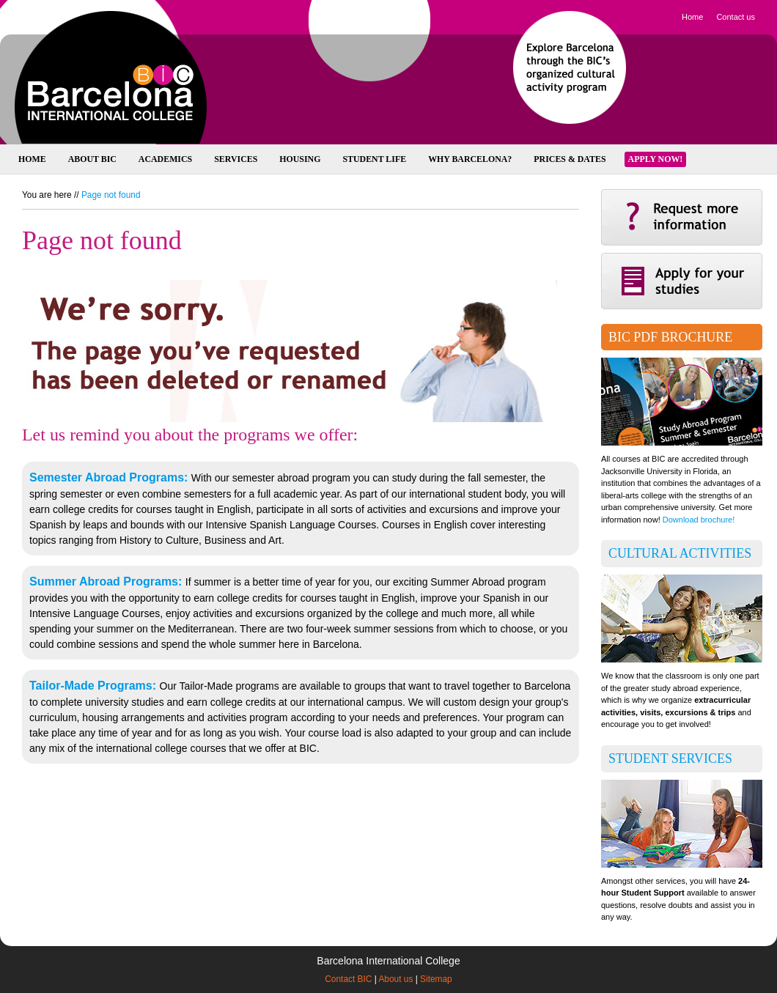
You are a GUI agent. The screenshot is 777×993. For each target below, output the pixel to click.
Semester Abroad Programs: (110, 477)
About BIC (92, 159)
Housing (299, 159)
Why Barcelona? (470, 159)
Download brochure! (698, 519)
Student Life (374, 159)
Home (692, 16)
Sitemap (436, 979)
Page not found (111, 195)
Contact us (735, 16)
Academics (165, 159)
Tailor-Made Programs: (94, 685)
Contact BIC (348, 979)
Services (235, 159)
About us (395, 979)
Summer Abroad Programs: (107, 581)
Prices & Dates (569, 159)
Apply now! (655, 159)
